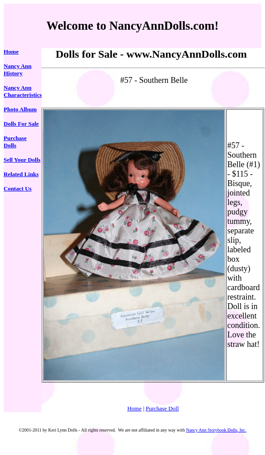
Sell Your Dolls (22, 159)
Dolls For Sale (21, 123)
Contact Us (18, 188)
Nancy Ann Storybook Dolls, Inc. (216, 430)
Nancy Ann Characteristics (23, 91)
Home (11, 51)
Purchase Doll (162, 408)
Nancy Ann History (18, 70)
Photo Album (20, 109)
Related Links (21, 174)
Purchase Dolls (15, 142)
